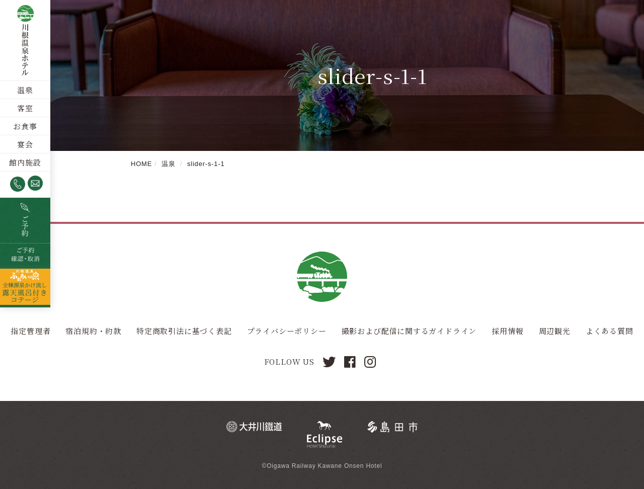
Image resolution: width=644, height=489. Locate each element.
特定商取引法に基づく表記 (184, 330)
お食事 (25, 126)
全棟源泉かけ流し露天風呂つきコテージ (25, 286)
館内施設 (25, 162)
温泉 (25, 90)
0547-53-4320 (18, 184)
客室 (25, 108)
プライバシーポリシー (287, 330)
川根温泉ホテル (25, 40)
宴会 (25, 144)
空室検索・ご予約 (25, 220)
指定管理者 (30, 330)
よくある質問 (609, 330)
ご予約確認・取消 (25, 254)
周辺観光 (555, 330)
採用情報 (507, 330)
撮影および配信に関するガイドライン (409, 330)
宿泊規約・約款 (93, 330)
